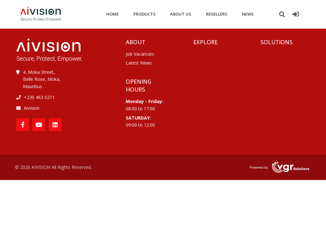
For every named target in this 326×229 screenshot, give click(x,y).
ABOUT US (180, 14)
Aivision (31, 108)
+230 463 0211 (39, 97)
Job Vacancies (140, 54)
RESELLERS (216, 14)
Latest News (139, 63)
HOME (112, 14)
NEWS (248, 14)
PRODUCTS (144, 14)
